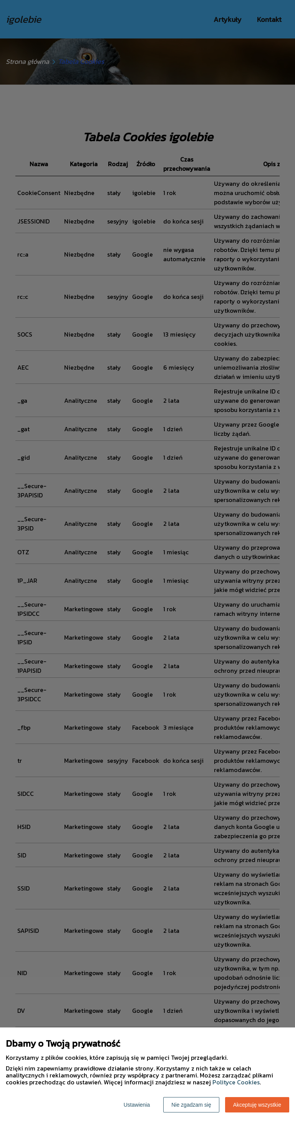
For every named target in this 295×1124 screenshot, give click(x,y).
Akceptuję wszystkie (257, 1105)
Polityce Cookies (236, 1082)
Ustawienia (137, 1105)
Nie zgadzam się (191, 1105)
